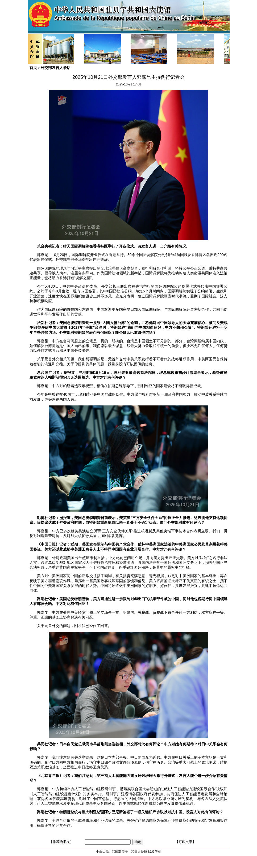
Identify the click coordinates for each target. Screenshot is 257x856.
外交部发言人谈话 (56, 68)
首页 (33, 68)
